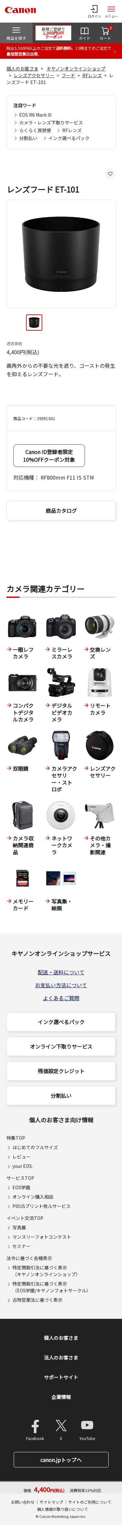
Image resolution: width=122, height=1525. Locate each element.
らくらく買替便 (35, 130)
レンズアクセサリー (34, 75)
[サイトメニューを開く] (111, 11)
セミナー (21, 1246)
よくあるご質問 (61, 998)
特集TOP (16, 1138)
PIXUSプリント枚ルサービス (41, 1206)
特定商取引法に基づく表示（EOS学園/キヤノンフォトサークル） (51, 1287)
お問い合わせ (22, 1502)
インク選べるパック (68, 138)
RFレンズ (92, 75)
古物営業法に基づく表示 (37, 1300)
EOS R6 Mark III (35, 114)
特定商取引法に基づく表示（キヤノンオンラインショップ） (46, 1270)
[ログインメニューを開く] (94, 11)
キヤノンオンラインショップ (76, 68)
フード (68, 75)
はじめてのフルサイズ (35, 1147)
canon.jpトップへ (61, 1460)
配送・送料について (61, 972)
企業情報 (61, 1396)
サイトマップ (51, 1502)
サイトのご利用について (89, 1502)
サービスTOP (20, 1178)
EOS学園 (21, 1187)
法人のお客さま (61, 1357)
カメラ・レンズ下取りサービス (51, 122)
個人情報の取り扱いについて (62, 1509)
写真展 (19, 1227)
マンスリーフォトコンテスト (41, 1237)
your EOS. (22, 1166)
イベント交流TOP (25, 1218)
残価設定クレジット (61, 1071)
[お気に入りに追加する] (110, 174)
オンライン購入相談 (32, 1196)
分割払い (28, 138)
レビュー (21, 1156)
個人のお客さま (22, 68)
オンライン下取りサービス (61, 1046)
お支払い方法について (61, 985)
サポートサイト (61, 1377)
